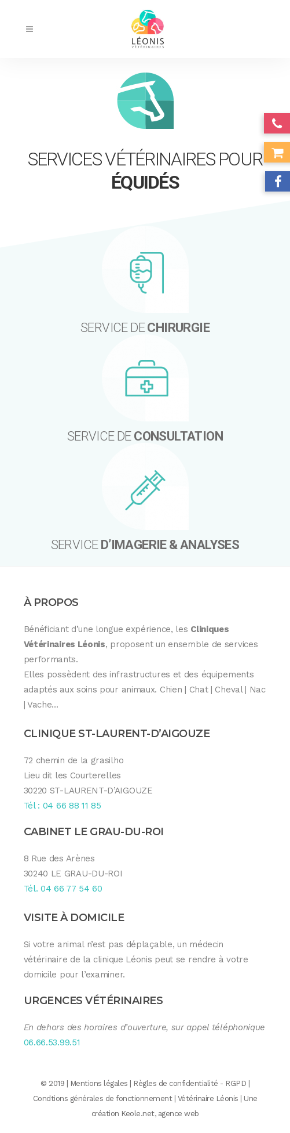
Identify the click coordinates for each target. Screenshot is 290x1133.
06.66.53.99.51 (52, 1042)
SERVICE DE (145, 327)
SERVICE (145, 544)
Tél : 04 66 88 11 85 (62, 805)
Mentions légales (99, 1083)
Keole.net (138, 1113)
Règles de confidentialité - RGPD (189, 1083)
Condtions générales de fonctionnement (102, 1098)
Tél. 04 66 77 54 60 (63, 888)
